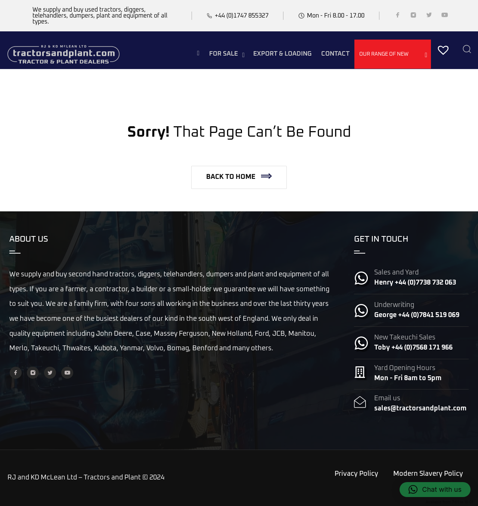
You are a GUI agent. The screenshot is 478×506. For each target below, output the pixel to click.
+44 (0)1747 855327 (242, 16)
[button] (239, 177)
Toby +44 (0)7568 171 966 (413, 347)
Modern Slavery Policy (428, 474)
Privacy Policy (356, 474)
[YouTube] (444, 16)
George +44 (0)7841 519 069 (416, 315)
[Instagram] (413, 16)
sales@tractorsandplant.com (420, 408)
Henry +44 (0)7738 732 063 (415, 282)
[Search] (467, 50)
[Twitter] (429, 16)
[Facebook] (397, 16)
